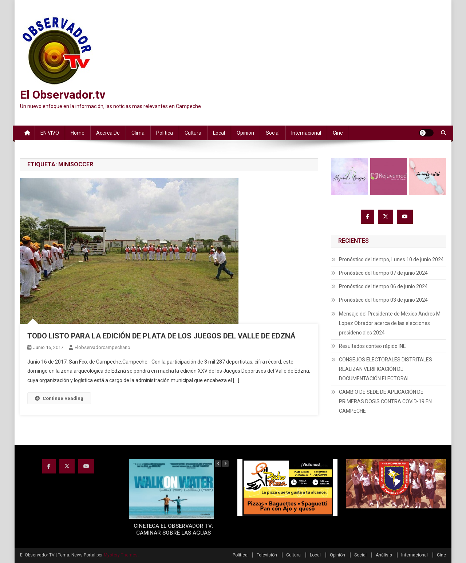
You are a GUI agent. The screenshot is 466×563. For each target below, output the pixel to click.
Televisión (267, 555)
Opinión (245, 133)
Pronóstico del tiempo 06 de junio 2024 (383, 286)
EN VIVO (49, 133)
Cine (338, 133)
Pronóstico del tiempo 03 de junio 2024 (383, 300)
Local (219, 133)
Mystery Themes (121, 555)
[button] (225, 463)
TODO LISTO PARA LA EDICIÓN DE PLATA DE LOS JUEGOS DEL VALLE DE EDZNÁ (161, 336)
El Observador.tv (62, 95)
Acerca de (108, 133)
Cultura (193, 133)
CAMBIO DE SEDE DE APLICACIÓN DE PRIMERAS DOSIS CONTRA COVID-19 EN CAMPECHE (385, 401)
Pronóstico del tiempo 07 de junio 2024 (383, 273)
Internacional (306, 133)
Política (164, 133)
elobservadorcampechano (102, 347)
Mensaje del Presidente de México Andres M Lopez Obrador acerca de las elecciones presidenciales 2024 (390, 323)
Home (77, 133)
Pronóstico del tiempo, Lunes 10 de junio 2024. (392, 259)
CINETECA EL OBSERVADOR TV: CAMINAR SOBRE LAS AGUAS (173, 529)
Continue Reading (59, 398)
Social (273, 133)
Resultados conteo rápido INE (372, 346)
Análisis (384, 555)
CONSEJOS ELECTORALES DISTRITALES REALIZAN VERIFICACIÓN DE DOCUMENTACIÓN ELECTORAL (385, 369)
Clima (138, 133)
